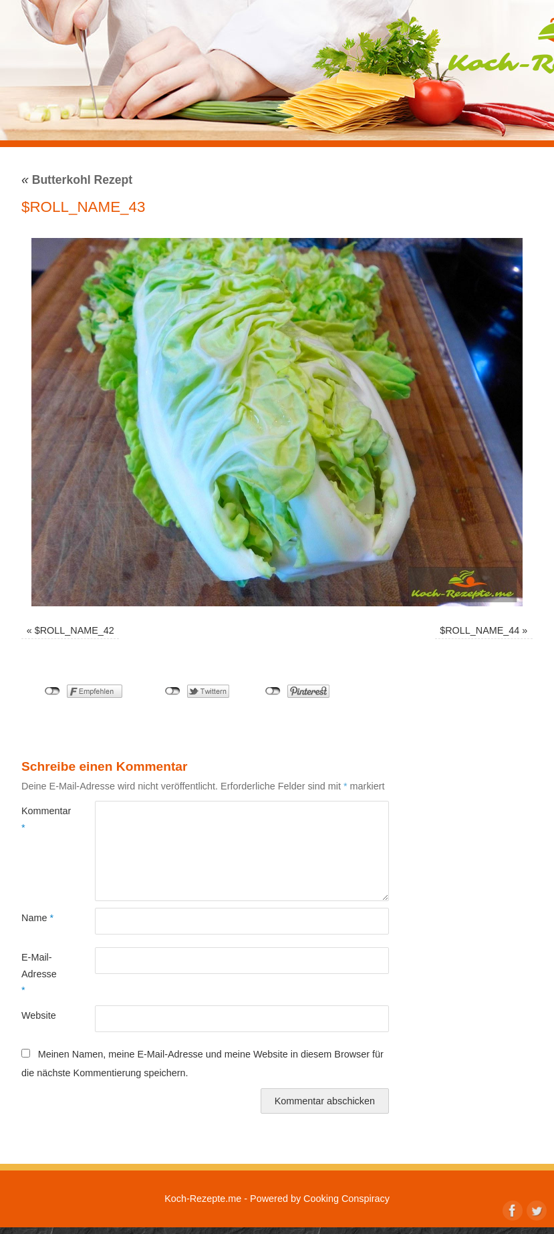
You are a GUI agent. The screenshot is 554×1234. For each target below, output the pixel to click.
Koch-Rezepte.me (202, 1198)
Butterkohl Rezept (76, 180)
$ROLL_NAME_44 (479, 630)
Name (37, 917)
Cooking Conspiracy (346, 1198)
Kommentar (39, 819)
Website (38, 1015)
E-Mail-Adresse (39, 973)
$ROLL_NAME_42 (74, 630)
